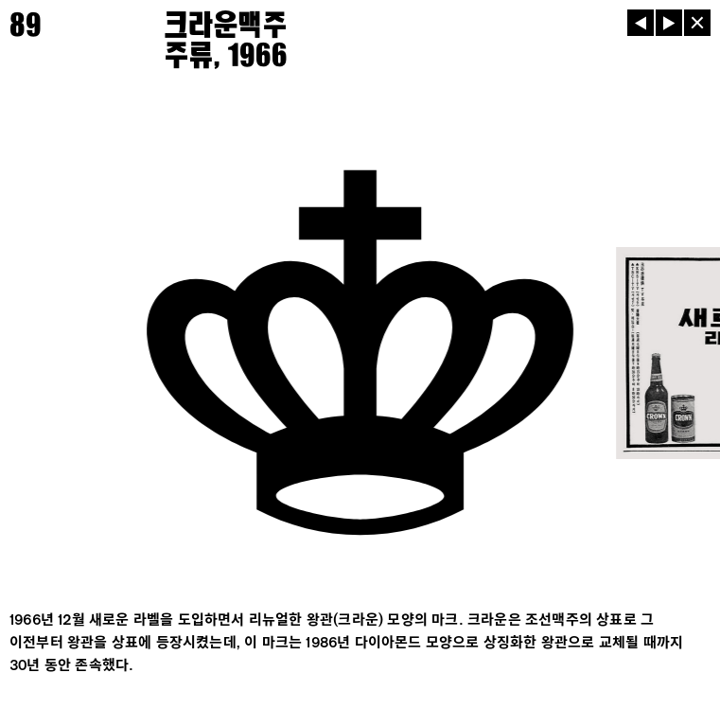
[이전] (640, 22)
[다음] (669, 22)
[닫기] (697, 22)
